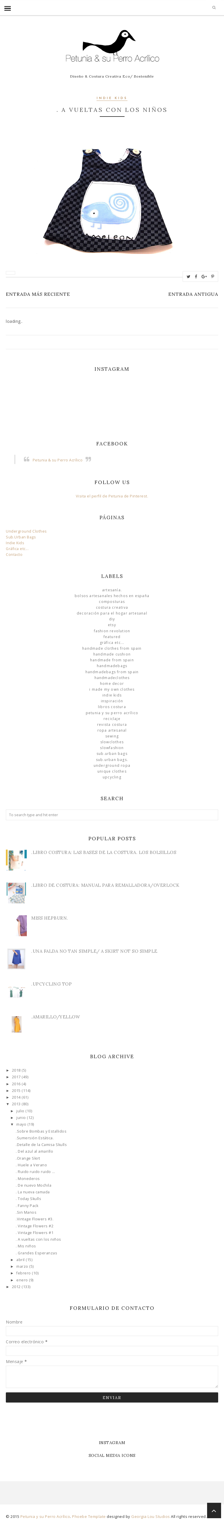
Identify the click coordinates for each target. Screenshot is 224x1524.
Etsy (112, 624)
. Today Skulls (28, 1198)
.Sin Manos (26, 1212)
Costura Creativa (112, 607)
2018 (17, 1070)
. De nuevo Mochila (33, 1185)
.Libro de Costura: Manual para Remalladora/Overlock (105, 885)
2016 (17, 1083)
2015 (17, 1090)
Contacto (14, 554)
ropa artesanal (112, 730)
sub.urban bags (112, 753)
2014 (17, 1097)
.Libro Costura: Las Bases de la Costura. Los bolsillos (103, 852)
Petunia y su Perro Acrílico (112, 712)
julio (20, 1110)
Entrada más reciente (38, 294)
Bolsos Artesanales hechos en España (112, 595)
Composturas (112, 601)
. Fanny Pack (27, 1205)
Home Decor (112, 683)
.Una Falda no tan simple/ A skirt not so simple (94, 951)
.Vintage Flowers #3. (34, 1219)
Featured (112, 636)
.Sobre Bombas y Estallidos (41, 1131)
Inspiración (112, 701)
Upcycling (112, 777)
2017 (17, 1076)
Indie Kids (112, 98)
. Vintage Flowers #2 (34, 1226)
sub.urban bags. (112, 759)
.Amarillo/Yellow (55, 1017)
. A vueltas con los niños (38, 1239)
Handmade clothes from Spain (111, 648)
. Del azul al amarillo (34, 1151)
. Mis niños (26, 1246)
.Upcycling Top (51, 984)
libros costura (112, 706)
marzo (22, 1266)
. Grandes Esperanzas (36, 1253)
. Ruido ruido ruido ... (35, 1171)
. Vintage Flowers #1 (34, 1232)
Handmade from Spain (112, 660)
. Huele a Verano (31, 1165)
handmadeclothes (112, 677)
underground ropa (112, 765)
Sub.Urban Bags (21, 537)
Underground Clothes (26, 531)
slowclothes (112, 741)
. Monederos (28, 1178)
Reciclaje (112, 718)
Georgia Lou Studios (150, 1516)
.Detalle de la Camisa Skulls (41, 1144)
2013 (17, 1104)
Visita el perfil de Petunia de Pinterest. (112, 496)
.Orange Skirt (28, 1158)
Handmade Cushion (112, 654)
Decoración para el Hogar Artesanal (112, 613)
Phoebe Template (89, 1516)
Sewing (112, 736)
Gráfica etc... (17, 548)
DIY (112, 619)
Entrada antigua (193, 294)
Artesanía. (112, 590)
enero (22, 1280)
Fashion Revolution (112, 630)
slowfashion (112, 747)
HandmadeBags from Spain (112, 671)
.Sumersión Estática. (35, 1138)
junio (21, 1117)
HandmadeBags (112, 665)
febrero (24, 1273)
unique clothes (112, 771)
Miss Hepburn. (49, 918)
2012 (17, 1286)
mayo (21, 1124)
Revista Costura (112, 724)
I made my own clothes (111, 689)
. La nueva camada (33, 1192)
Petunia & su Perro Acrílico (58, 460)
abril (21, 1259)
